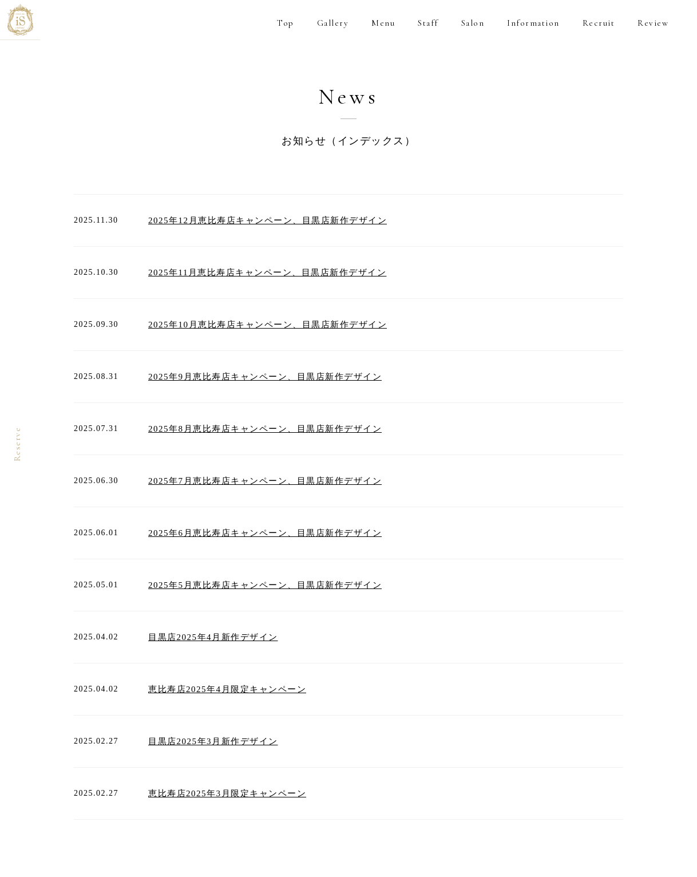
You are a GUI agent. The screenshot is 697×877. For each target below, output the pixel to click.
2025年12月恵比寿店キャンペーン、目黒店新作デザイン (267, 220)
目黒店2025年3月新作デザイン (213, 741)
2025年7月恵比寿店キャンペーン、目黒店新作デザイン (265, 480)
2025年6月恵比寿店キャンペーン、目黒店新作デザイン (265, 533)
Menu (383, 23)
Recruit (599, 23)
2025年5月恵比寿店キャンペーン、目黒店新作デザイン (265, 585)
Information (533, 23)
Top (285, 23)
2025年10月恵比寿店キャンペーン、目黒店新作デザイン (267, 324)
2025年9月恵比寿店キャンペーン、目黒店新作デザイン (265, 376)
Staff (428, 23)
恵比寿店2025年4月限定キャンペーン (227, 689)
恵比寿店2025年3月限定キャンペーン (227, 793)
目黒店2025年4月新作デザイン (213, 637)
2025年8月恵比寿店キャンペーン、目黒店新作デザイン (265, 428)
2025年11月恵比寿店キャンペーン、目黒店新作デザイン (267, 272)
